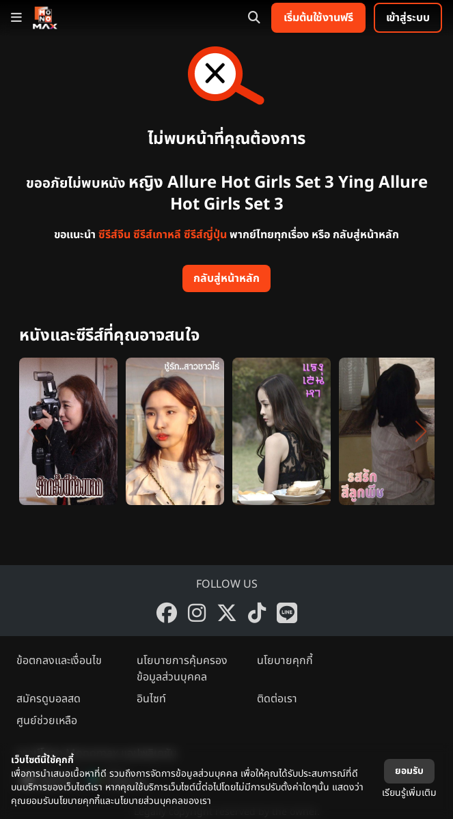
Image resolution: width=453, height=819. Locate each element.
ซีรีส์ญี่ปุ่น (205, 235)
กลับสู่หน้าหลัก (226, 278)
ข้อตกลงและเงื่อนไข (59, 660)
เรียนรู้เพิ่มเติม (409, 793)
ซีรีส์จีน (114, 235)
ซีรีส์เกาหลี (157, 235)
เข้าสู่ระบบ (408, 18)
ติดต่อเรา (277, 699)
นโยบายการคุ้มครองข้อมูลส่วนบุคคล (182, 668)
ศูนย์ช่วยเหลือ (46, 721)
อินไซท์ (151, 699)
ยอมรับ (409, 771)
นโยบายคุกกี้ (285, 660)
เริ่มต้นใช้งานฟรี (318, 18)
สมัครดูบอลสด (48, 699)
